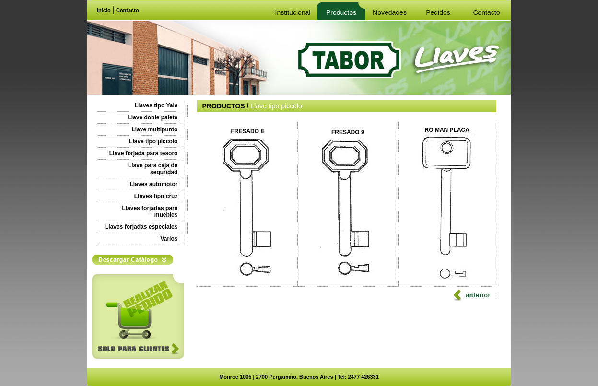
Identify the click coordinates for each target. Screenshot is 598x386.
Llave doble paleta (152, 117)
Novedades (390, 12)
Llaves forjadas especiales (141, 226)
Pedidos (438, 12)
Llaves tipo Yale (156, 105)
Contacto (127, 10)
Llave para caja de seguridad (152, 168)
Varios (168, 238)
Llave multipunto (154, 129)
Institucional (293, 12)
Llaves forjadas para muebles (149, 211)
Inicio (104, 10)
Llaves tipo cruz (156, 196)
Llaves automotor (153, 184)
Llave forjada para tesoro (143, 153)
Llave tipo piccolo (153, 141)
